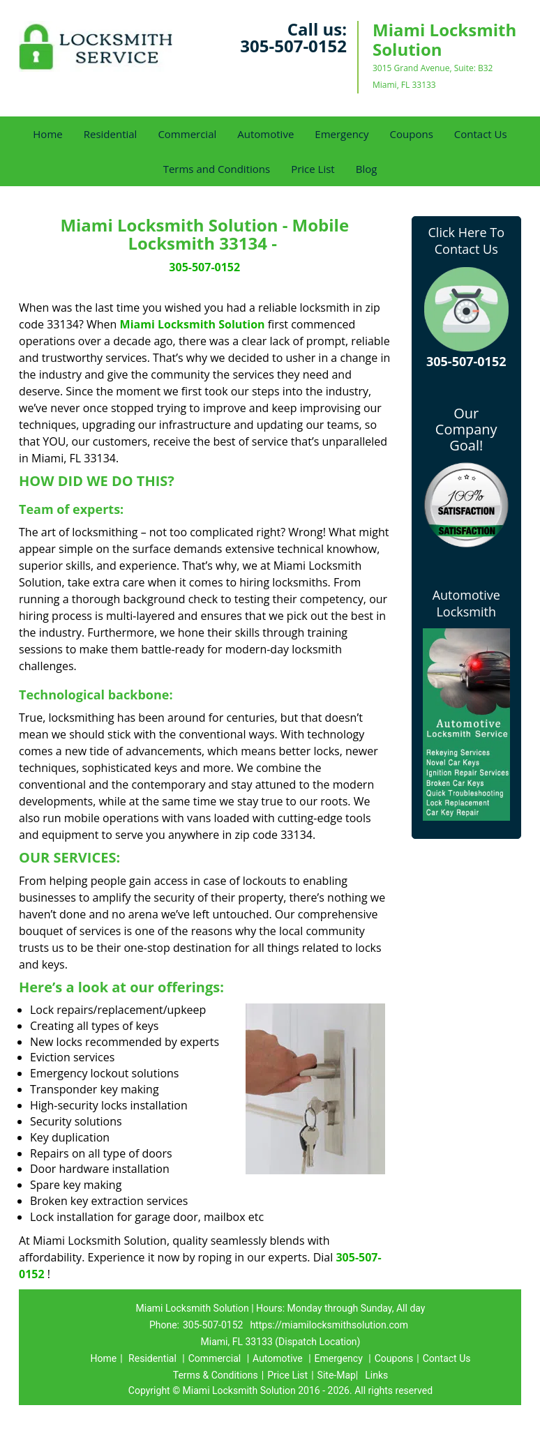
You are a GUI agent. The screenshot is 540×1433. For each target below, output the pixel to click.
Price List (313, 169)
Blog (366, 169)
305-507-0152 (293, 45)
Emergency (341, 134)
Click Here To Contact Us (466, 240)
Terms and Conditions (217, 169)
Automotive (265, 134)
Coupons (411, 134)
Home (47, 134)
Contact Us (480, 134)
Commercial (187, 134)
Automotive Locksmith (466, 603)
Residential (110, 134)
